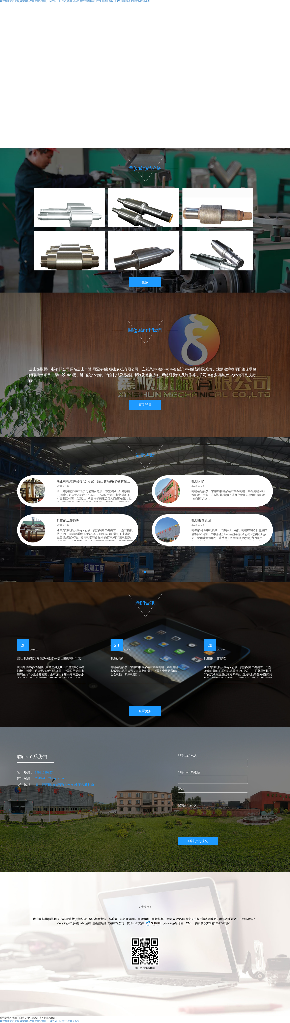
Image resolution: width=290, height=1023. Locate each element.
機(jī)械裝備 (79, 918)
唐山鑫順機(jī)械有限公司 (108, 923)
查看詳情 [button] (145, 404)
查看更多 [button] (145, 711)
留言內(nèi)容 (187, 805)
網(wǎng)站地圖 (173, 923)
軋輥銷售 (144, 918)
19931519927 (247, 918)
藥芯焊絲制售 (97, 918)
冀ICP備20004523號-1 (217, 923)
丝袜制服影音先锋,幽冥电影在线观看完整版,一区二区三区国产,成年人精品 (39, 1021)
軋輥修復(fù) (128, 918)
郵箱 (181, 789)
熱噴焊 (113, 918)
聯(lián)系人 (187, 755)
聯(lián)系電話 (189, 772)
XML (189, 923)
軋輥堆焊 (158, 918)
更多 (145, 282)
